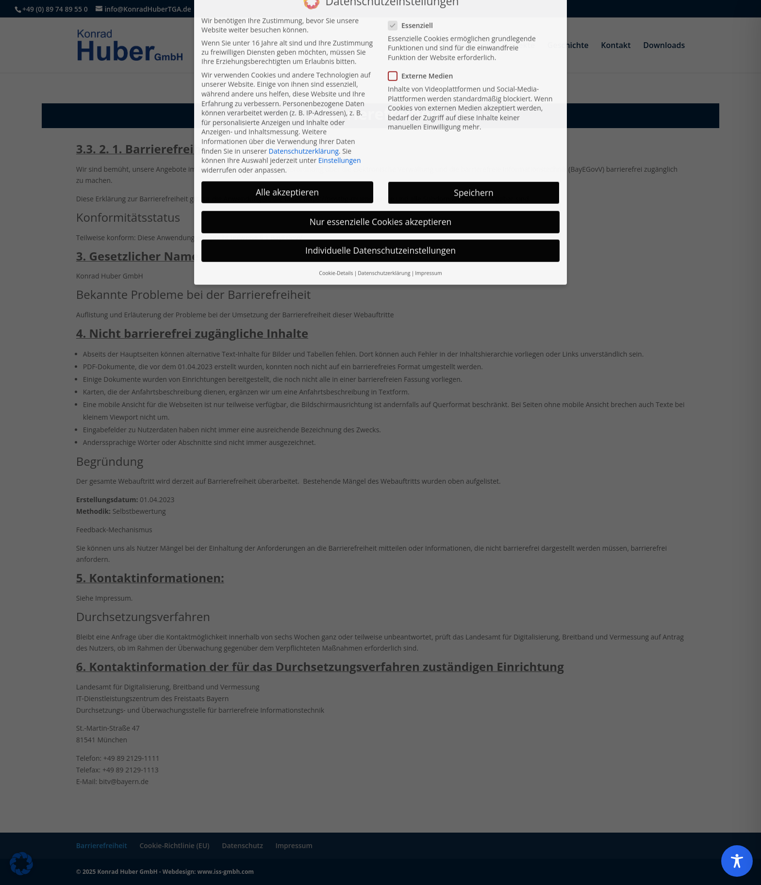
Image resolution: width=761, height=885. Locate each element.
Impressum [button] (428, 206)
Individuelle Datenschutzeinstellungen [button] (380, 184)
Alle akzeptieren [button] (287, 125)
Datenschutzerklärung (304, 84)
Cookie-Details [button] (336, 206)
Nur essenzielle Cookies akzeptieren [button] (381, 155)
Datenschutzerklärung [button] (384, 206)
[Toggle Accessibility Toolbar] (737, 861)
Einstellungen (339, 93)
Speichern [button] (473, 126)
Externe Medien (424, 9)
